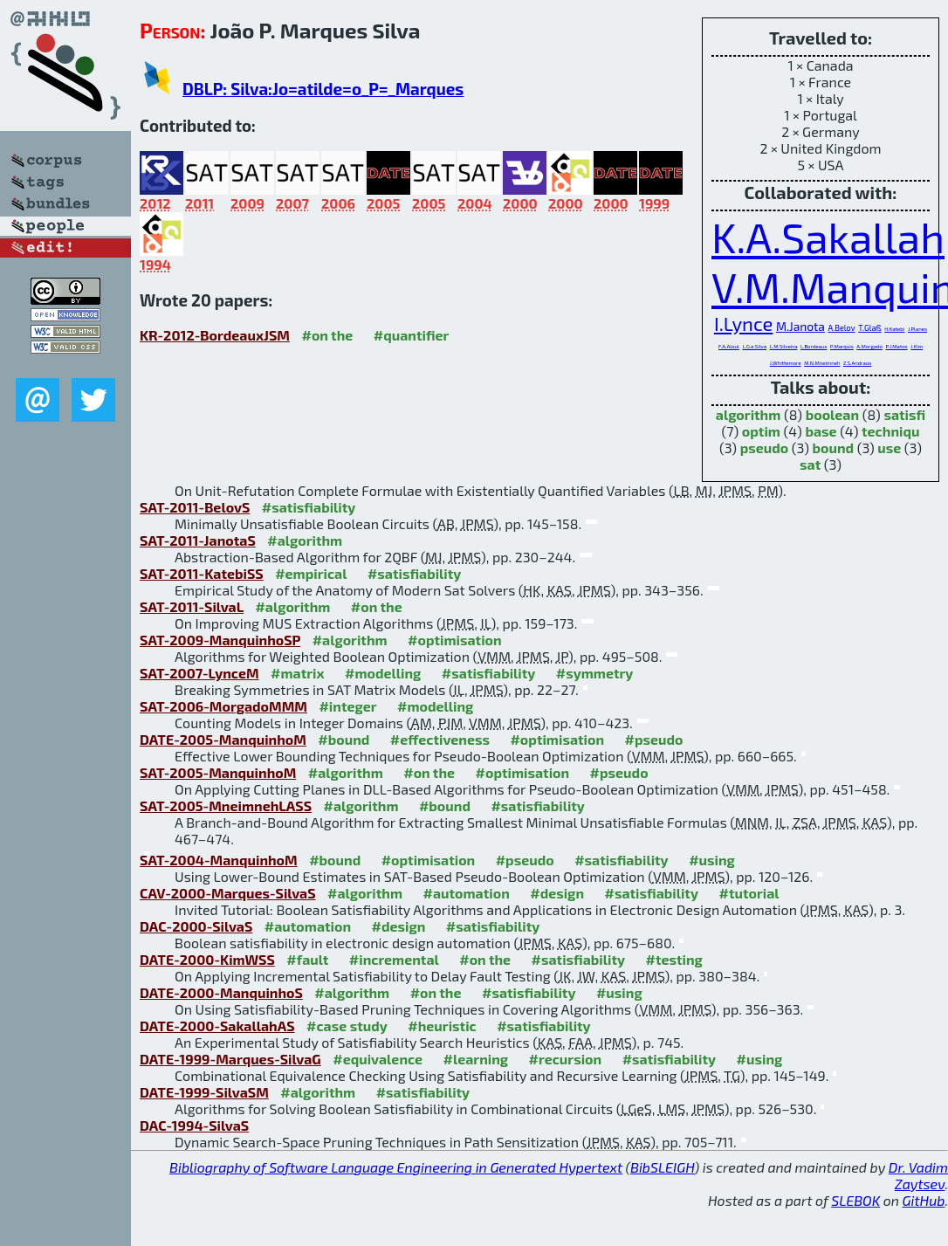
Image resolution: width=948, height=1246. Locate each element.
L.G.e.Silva (754, 346)
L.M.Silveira (784, 346)
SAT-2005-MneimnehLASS (226, 805)
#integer (347, 706)
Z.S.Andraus (857, 363)
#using (712, 859)
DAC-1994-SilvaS (194, 1125)
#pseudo (654, 739)
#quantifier (412, 335)
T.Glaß (870, 328)
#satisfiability (309, 507)
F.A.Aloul (728, 346)
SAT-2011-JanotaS (198, 540)
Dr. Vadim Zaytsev (918, 1175)
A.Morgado (869, 346)
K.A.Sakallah (828, 236)
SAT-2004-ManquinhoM (219, 859)
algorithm (748, 414)
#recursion (565, 1058)
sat (810, 464)
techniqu (890, 431)
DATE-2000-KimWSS (207, 959)
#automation (465, 893)
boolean (832, 414)
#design (557, 893)
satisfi (904, 414)
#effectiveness (440, 739)
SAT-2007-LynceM (199, 672)
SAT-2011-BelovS (195, 507)
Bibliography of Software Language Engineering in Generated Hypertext (395, 1167)
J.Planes (917, 329)
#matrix (298, 672)
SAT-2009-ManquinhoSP (220, 639)
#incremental (394, 959)
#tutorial (748, 893)
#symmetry (595, 672)
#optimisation (455, 639)
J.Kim (916, 346)
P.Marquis (842, 346)
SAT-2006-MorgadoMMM (223, 706)
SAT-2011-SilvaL (192, 606)
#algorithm (304, 540)
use (889, 447)
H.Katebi (894, 329)
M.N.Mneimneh (822, 363)
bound (833, 447)
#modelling (383, 672)
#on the (327, 335)
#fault (307, 959)
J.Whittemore (785, 363)
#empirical (311, 573)
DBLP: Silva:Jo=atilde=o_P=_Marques (323, 89)
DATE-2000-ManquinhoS (221, 992)
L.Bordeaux (813, 346)
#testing (674, 959)
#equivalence (377, 1058)
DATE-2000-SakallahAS (217, 1025)
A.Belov (841, 328)
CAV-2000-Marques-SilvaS (228, 893)
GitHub (924, 1200)
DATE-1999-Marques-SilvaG (230, 1058)
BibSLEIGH (662, 1167)
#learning (476, 1058)
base (820, 431)
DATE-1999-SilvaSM (204, 1092)
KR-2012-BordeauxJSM (215, 335)
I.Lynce (743, 323)
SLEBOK (855, 1200)
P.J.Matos (896, 346)
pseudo (764, 447)
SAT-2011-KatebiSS (202, 573)
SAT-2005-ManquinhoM (218, 772)
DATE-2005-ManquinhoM (223, 739)
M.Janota (800, 326)
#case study (347, 1025)
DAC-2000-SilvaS (196, 926)
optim (761, 431)
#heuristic (442, 1025)
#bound (343, 739)
